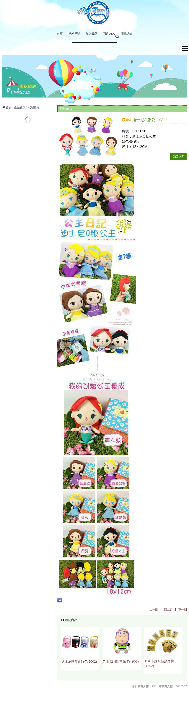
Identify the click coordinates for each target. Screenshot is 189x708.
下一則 (182, 609)
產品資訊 (19, 107)
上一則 (154, 609)
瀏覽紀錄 (126, 33)
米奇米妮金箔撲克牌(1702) (159, 663)
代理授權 (33, 107)
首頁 (8, 107)
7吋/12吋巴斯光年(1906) (120, 661)
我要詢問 (178, 156)
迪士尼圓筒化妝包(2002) (79, 661)
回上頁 (168, 609)
